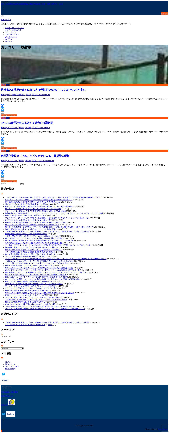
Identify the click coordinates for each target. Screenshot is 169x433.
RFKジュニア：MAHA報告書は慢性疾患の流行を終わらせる (28, 281)
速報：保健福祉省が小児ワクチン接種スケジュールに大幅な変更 (30, 229)
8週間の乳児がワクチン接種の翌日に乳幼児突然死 (24, 215)
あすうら (164, 13)
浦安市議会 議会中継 (9, 392)
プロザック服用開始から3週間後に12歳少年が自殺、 (25, 256)
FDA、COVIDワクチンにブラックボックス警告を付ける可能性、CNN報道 (34, 238)
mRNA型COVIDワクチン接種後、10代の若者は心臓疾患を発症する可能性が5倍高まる (38, 200)
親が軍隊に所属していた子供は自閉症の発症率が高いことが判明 (30, 247)
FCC (8, 95)
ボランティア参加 (12, 34)
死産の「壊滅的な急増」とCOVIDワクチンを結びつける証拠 (28, 265)
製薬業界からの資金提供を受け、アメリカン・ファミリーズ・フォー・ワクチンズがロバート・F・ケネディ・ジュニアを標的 (54, 213)
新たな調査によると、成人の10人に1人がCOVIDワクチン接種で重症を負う (34, 243)
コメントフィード (12, 366)
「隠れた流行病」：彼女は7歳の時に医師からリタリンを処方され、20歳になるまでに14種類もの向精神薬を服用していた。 (53, 197)
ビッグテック (12, 128)
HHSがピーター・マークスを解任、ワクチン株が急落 (26, 295)
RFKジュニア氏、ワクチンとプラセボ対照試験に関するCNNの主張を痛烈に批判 (36, 277)
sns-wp (4, 95)
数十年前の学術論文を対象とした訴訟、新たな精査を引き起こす (30, 254)
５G (39, 161)
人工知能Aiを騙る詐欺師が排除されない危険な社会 (25, 325)
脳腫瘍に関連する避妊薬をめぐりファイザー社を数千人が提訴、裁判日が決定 (35, 222)
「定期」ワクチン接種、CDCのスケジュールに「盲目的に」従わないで (33, 236)
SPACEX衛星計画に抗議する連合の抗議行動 (27, 122)
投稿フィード (10, 364)
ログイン (8, 41)
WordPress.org (10, 369)
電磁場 (34, 95)
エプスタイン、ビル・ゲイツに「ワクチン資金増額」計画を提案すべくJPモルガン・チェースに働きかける (46, 218)
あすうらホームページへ (14, 28)
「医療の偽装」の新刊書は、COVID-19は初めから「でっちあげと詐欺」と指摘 (36, 300)
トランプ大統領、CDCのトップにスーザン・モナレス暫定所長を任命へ (33, 297)
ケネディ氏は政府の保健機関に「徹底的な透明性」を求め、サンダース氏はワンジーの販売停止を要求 (45, 309)
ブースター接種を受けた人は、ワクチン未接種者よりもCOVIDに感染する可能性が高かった (40, 306)
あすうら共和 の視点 (13, 30)
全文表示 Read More (9, 115)
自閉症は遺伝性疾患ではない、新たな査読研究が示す (26, 234)
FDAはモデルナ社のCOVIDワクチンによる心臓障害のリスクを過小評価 (33, 209)
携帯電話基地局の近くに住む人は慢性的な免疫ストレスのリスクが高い (43, 89)
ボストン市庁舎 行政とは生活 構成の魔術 (17, 4)
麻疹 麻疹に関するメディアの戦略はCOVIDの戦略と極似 (27, 290)
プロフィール (10, 32)
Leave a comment (43, 95)
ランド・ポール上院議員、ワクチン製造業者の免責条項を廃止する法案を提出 (35, 211)
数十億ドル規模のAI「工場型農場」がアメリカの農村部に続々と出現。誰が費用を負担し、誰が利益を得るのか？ (49, 227)
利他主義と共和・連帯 (42, 4)
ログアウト (9, 39)
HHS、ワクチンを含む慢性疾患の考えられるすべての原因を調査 (30, 304)
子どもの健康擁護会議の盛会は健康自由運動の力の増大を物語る (30, 252)
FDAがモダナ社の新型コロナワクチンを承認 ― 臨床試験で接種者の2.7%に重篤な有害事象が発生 (43, 279)
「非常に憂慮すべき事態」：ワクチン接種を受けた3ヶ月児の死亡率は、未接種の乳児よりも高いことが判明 (47, 231)
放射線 (28, 95)
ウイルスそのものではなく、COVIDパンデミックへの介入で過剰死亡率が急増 (35, 275)
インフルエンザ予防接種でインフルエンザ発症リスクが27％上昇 (30, 288)
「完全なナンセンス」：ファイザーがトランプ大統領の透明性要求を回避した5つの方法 (39, 261)
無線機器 (28, 128)
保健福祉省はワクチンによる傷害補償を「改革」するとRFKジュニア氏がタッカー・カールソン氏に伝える (46, 272)
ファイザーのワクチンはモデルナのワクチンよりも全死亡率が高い (31, 286)
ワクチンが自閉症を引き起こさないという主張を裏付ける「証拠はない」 (33, 250)
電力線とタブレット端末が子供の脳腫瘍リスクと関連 (26, 204)
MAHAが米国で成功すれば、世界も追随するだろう (25, 302)
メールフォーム (11, 37)
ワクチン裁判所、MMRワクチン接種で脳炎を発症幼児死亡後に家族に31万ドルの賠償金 (39, 240)
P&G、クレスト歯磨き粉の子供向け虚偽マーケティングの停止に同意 (32, 225)
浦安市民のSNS (7, 396)
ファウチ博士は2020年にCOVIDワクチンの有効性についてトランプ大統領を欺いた (37, 263)
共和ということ (57, 4)
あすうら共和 (6, 20)
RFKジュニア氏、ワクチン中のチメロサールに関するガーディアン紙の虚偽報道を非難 (39, 268)
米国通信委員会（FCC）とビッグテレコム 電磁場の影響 (35, 155)
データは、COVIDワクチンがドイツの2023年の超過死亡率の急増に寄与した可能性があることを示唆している (47, 245)
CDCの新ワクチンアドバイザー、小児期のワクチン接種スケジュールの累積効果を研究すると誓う (43, 270)
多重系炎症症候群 (18, 95)
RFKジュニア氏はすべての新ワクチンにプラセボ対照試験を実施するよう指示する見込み (39, 293)
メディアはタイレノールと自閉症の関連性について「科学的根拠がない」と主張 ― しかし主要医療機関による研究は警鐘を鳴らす (55, 259)
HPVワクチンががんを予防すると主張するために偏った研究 (28, 220)
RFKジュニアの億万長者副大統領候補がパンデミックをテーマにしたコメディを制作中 (39, 206)
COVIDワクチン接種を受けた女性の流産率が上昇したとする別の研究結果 (34, 284)
